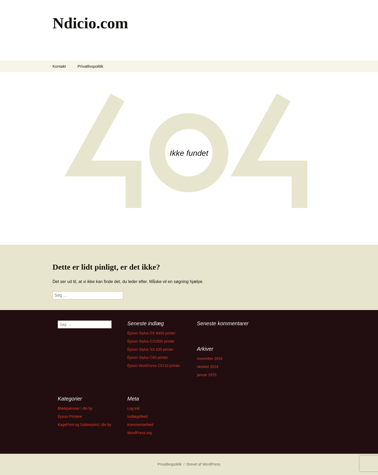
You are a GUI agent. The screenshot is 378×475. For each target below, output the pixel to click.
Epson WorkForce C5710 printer (153, 366)
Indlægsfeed (137, 416)
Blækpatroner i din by (75, 408)
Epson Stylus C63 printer (147, 357)
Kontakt (59, 66)
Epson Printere (70, 416)
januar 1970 (206, 375)
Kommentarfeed (140, 425)
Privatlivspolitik (90, 66)
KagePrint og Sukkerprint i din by (84, 425)
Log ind (133, 408)
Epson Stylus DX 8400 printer (151, 333)
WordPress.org (139, 433)
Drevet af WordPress (203, 464)
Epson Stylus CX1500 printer (151, 341)
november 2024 (209, 358)
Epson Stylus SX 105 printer (150, 349)
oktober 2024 (207, 367)
